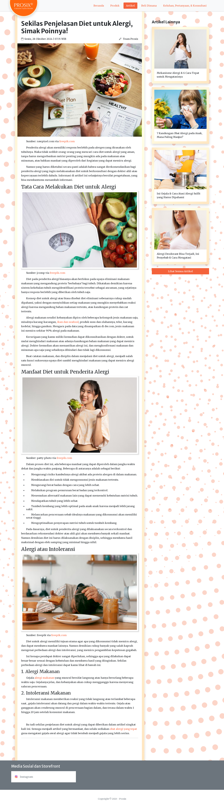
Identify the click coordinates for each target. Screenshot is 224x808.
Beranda (98, 5)
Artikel (130, 5)
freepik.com (67, 141)
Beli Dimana (149, 5)
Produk (114, 5)
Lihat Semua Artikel (180, 271)
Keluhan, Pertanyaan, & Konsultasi (185, 5)
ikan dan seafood (68, 321)
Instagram (24, 776)
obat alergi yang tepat (123, 728)
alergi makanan (44, 677)
